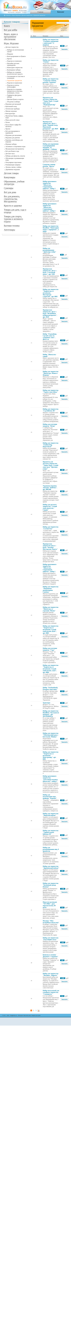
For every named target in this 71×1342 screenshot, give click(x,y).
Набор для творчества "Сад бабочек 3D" (50, 410)
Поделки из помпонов (14, 61)
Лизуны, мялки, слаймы (13, 167)
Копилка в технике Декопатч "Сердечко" (50, 955)
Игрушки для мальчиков (13, 135)
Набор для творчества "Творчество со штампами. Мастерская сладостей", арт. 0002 (50, 293)
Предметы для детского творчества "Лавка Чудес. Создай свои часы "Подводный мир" (50, 101)
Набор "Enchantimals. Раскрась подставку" (50, 688)
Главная (40, 12)
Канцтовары (9, 177)
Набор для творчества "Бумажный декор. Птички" (50, 885)
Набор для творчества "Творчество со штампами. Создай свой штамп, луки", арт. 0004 (50, 668)
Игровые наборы (11, 144)
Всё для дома (10, 192)
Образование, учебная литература (14, 182)
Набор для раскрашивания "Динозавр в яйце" (49, 250)
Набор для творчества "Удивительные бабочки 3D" (50, 832)
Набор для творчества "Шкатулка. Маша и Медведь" (50, 373)
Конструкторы (10, 113)
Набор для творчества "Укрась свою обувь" (50, 391)
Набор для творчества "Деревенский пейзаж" (51, 867)
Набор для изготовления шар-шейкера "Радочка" (50, 796)
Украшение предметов (14, 80)
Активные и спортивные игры (15, 146)
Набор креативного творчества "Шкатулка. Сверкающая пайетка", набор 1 (49, 568)
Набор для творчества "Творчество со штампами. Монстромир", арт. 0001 (50, 755)
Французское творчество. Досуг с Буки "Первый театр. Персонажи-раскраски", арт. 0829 (50, 125)
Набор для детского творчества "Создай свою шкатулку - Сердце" (50, 507)
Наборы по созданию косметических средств (14, 73)
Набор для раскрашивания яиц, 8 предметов (51, 849)
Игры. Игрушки (16, 15)
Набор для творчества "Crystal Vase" (50, 527)
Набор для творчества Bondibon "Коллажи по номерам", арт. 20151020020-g (51, 713)
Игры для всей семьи (12, 120)
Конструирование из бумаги (16, 56)
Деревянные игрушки (12, 169)
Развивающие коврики (12, 165)
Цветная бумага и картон (15, 99)
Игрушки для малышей (13, 104)
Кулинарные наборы (14, 70)
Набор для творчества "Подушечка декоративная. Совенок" (50, 589)
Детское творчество (27, 15)
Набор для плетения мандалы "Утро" (50, 649)
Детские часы (10, 153)
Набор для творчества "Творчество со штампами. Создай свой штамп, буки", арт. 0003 (50, 629)
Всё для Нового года (12, 151)
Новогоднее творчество (15, 67)
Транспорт (46, 703)
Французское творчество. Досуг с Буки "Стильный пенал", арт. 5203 (50, 271)
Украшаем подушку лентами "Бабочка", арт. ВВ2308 (50, 487)
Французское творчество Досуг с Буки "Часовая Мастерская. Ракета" (50, 546)
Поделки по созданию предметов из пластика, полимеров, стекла (15, 91)
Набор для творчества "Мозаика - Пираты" (50, 974)
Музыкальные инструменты (14, 149)
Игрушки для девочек (12, 137)
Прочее (9, 59)
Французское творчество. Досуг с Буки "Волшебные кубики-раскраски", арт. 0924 (50, 313)
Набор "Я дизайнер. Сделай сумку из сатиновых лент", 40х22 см (50, 336)
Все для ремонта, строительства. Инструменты (12, 199)
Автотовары (9, 230)
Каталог (60, 12)
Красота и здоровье (13, 205)
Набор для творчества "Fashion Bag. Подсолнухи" (50, 444)
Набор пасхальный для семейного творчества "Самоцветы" (51, 992)
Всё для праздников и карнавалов (12, 132)
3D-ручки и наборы (13, 102)
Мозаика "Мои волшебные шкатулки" (51, 921)
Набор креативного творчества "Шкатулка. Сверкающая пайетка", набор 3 (49, 185)
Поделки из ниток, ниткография (13, 86)
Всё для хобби (10, 30)
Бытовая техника (12, 225)
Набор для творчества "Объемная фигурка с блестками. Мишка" (50, 735)
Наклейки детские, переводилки (13, 64)
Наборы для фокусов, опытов (15, 156)
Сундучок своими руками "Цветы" (49, 165)
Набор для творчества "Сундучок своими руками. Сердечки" (50, 80)
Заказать (64, 49)
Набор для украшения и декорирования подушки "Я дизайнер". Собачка (50, 146)
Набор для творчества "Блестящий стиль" (50, 938)
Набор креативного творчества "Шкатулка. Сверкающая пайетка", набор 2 (49, 207)
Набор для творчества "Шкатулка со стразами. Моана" (50, 609)
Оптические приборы (12, 109)
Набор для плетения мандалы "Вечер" (50, 425)
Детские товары (11, 173)
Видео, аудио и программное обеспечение (11, 36)
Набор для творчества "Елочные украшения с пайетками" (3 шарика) (50, 42)
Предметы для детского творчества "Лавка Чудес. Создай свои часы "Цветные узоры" (50, 465)
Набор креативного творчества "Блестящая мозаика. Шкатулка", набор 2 (50, 778)
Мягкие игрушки (11, 111)
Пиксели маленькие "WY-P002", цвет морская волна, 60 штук (50, 904)
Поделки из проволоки (14, 83)
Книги (7, 26)
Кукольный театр (11, 106)
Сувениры (8, 188)
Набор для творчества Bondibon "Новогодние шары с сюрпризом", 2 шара (51, 228)
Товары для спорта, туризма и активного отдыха (13, 219)
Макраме (10, 54)
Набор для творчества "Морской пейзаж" (50, 814)
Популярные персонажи (13, 162)
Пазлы (7, 122)
